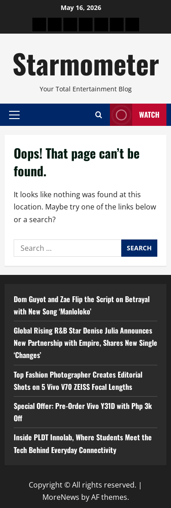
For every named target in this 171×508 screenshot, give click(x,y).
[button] (14, 114)
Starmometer (85, 63)
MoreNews (60, 497)
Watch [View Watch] (135, 115)
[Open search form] (98, 115)
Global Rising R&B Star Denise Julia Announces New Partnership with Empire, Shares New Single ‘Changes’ (85, 342)
